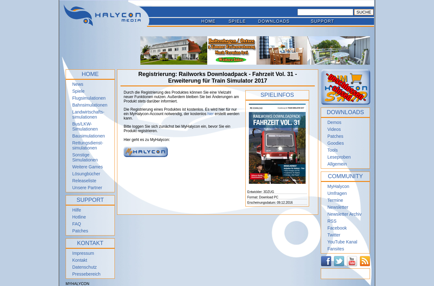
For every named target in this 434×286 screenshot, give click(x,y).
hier (210, 114)
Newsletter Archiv (344, 214)
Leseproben (339, 157)
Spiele (78, 91)
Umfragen (337, 193)
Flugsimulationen (89, 98)
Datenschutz (84, 267)
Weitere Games (87, 166)
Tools (332, 150)
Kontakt (79, 260)
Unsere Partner (87, 187)
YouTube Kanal (342, 241)
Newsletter (337, 207)
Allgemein (337, 163)
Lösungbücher (86, 173)
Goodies (335, 143)
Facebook (337, 228)
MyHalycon (338, 186)
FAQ (76, 223)
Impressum (83, 253)
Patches (80, 230)
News (77, 84)
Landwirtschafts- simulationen (88, 114)
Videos (334, 129)
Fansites (335, 248)
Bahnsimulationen (89, 105)
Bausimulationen (88, 135)
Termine (335, 200)
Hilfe (76, 210)
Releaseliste (84, 180)
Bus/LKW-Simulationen (85, 126)
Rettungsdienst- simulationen (87, 145)
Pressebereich (86, 274)
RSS (332, 221)
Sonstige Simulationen (85, 157)
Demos (334, 122)
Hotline (79, 216)
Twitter (333, 234)
